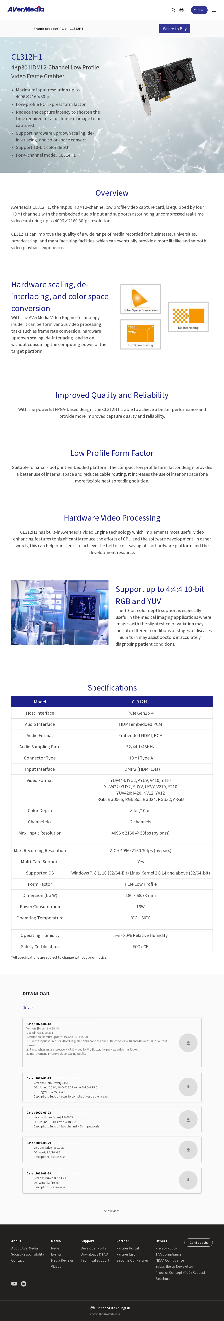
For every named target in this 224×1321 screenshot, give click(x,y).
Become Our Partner (132, 1260)
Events (56, 1254)
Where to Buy (175, 28)
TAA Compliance (168, 1254)
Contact (199, 10)
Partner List (125, 1254)
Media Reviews (62, 1260)
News (55, 1248)
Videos (56, 1266)
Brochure (162, 1278)
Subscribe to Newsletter (174, 1266)
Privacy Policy (166, 1248)
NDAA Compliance (169, 1260)
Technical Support (95, 1260)
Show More (112, 1211)
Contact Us (198, 1242)
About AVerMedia (24, 1248)
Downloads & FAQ (94, 1254)
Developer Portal (94, 1248)
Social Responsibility (27, 1254)
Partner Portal (127, 1248)
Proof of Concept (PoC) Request (180, 1272)
